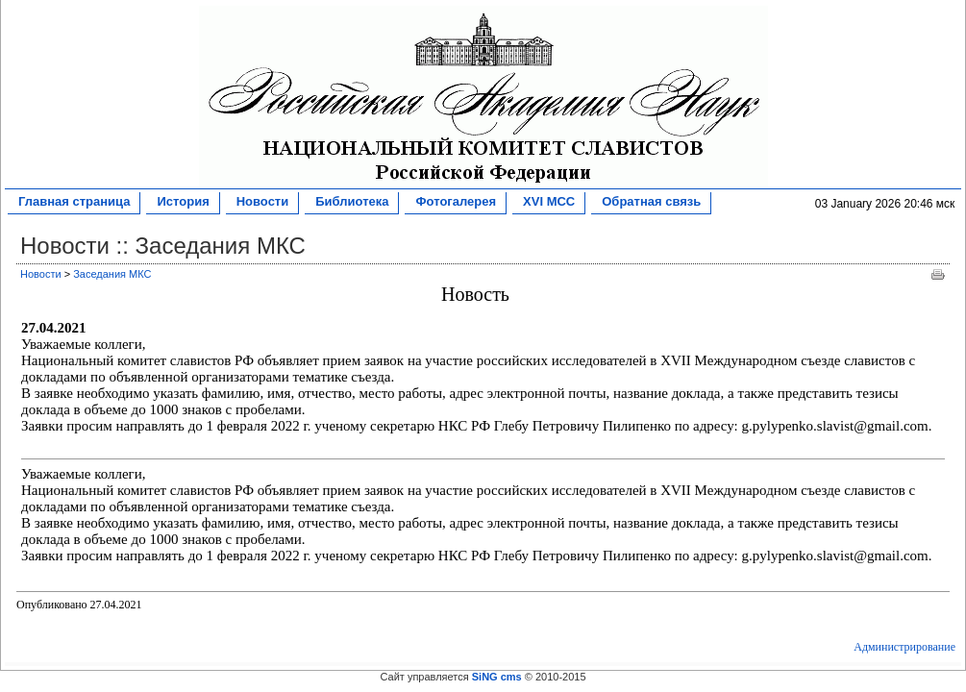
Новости (262, 202)
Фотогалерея (455, 202)
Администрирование (904, 647)
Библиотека (351, 202)
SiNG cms (497, 676)
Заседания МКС (112, 274)
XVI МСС (548, 202)
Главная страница (73, 202)
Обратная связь (651, 202)
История (182, 202)
